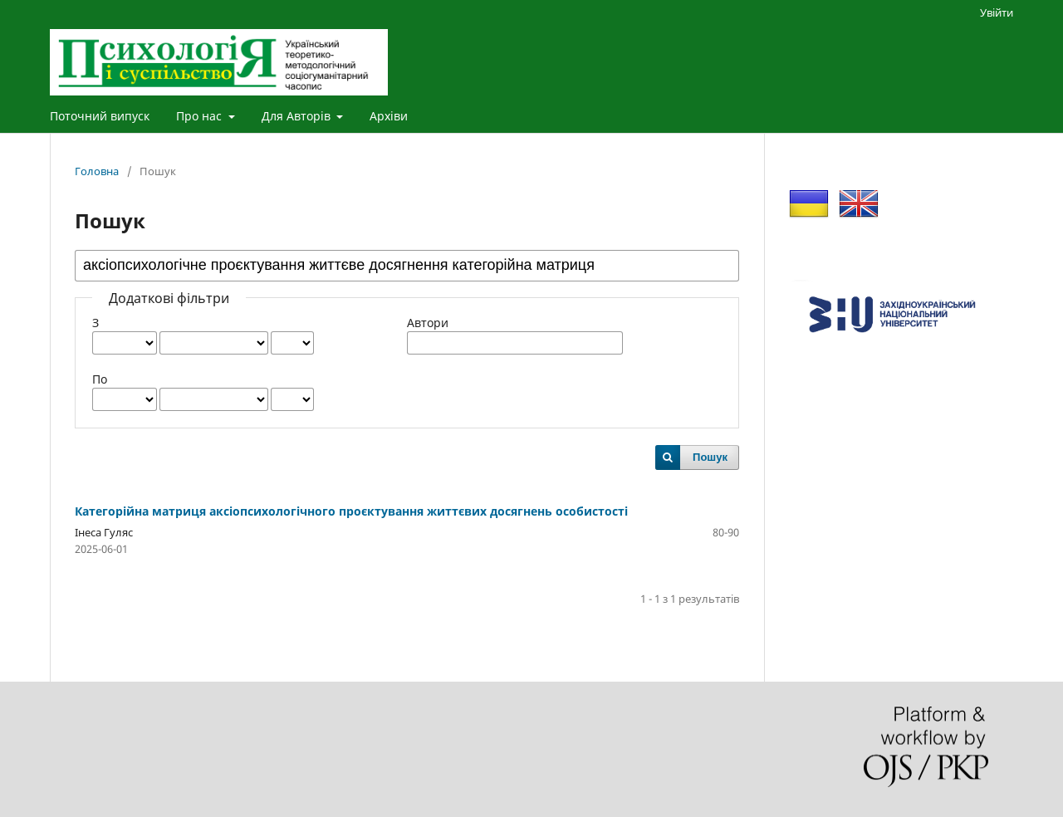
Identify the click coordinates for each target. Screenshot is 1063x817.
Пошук (710, 457)
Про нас (200, 116)
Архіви (389, 116)
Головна (97, 171)
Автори (427, 322)
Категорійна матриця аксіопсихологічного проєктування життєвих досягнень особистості (351, 511)
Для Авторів (298, 116)
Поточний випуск (99, 116)
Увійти (996, 12)
